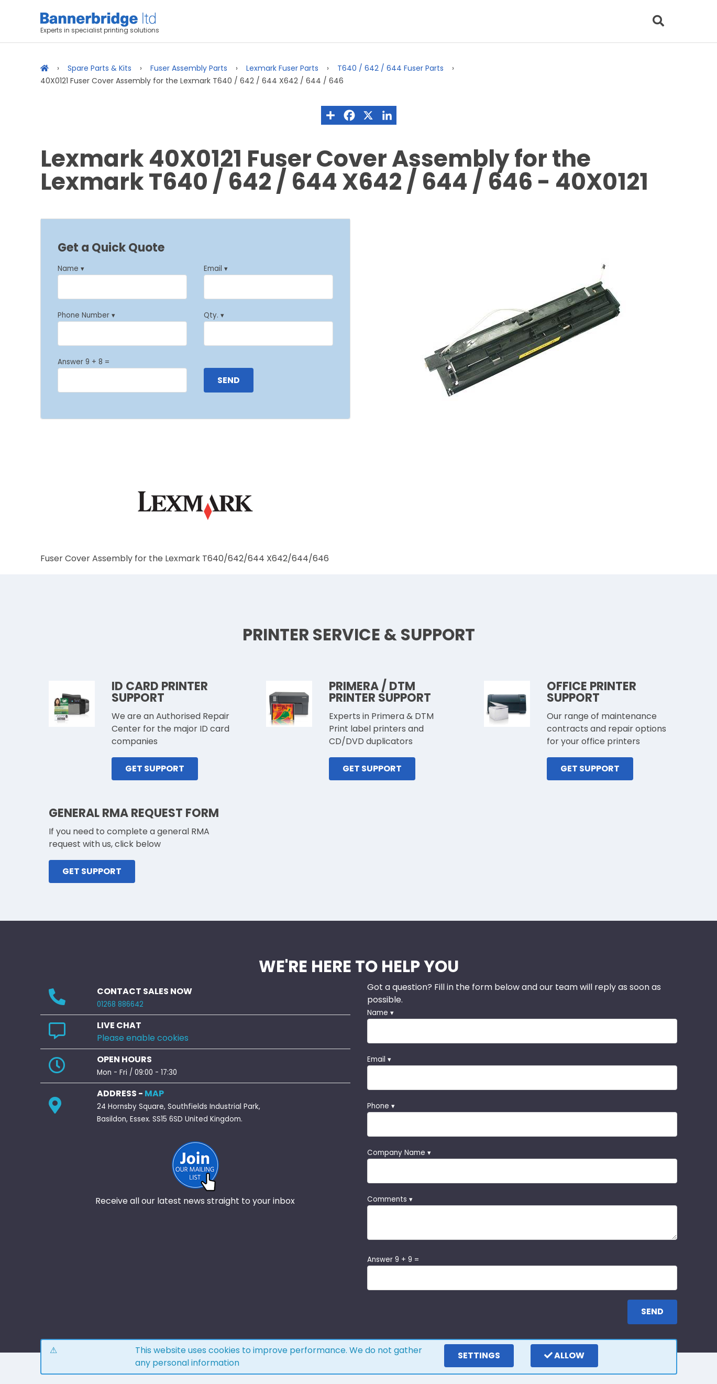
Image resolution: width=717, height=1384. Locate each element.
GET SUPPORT (154, 768)
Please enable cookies (143, 1038)
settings (479, 1355)
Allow (564, 1355)
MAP (154, 1093)
